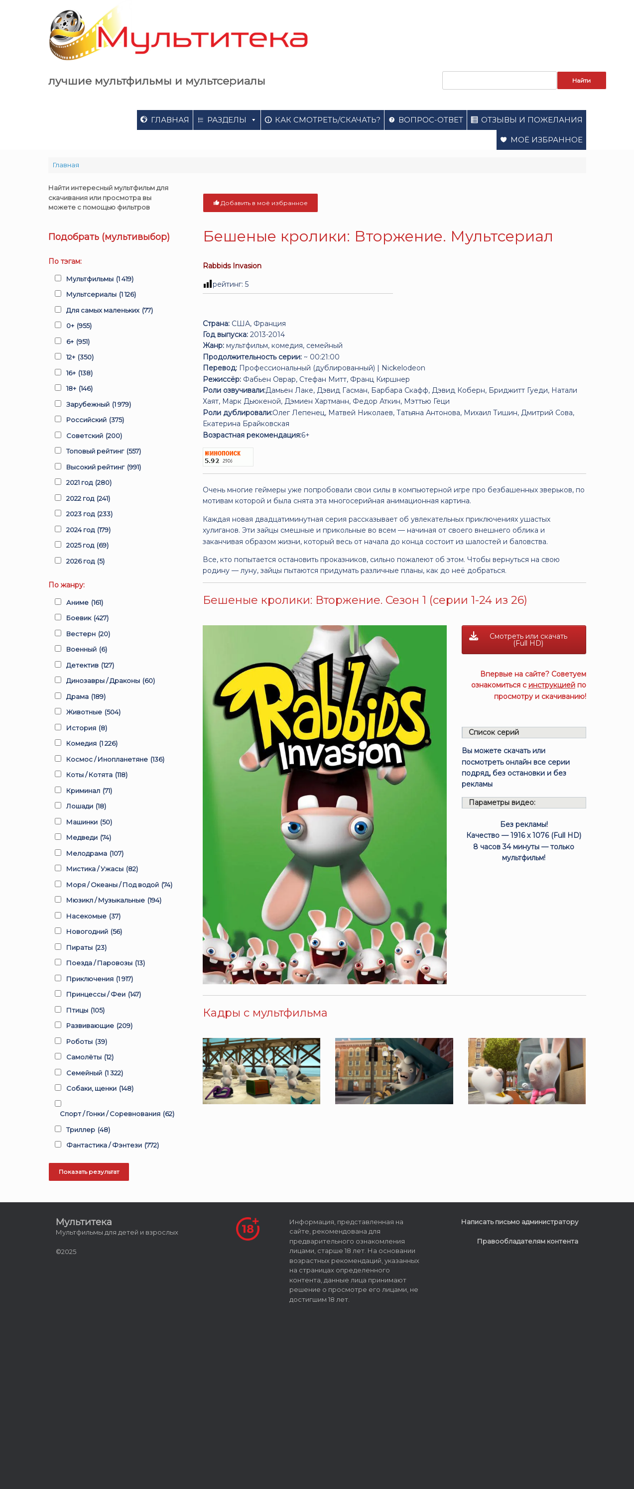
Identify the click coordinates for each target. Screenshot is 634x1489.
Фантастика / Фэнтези (112, 1145)
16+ (79, 373)
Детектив (90, 666)
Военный (86, 650)
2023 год (89, 514)
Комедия (92, 744)
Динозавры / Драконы (110, 681)
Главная (170, 119)
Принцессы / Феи (103, 995)
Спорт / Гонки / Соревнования (117, 1114)
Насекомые (93, 916)
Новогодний (94, 932)
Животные (93, 712)
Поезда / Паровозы (105, 963)
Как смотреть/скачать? (327, 119)
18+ (79, 389)
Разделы (232, 119)
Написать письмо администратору (519, 1222)
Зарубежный (98, 405)
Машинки (89, 822)
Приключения (99, 979)
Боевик (87, 618)
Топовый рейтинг (103, 452)
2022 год (88, 499)
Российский (95, 420)
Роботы (86, 1042)
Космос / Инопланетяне (115, 760)
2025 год (87, 546)
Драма (86, 697)
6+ (78, 342)
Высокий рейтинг (103, 467)
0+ (79, 326)
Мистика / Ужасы (102, 869)
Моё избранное (546, 139)
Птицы (85, 1011)
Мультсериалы (101, 295)
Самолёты (90, 1057)
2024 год (88, 530)
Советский (94, 436)
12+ (80, 357)
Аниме (84, 603)
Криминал (89, 791)
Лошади (86, 806)
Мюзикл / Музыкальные (113, 901)
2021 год (89, 483)
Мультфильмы (99, 279)
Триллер (88, 1130)
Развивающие (99, 1026)
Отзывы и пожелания (532, 119)
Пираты (86, 948)
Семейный (94, 1073)
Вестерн (88, 634)
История (86, 728)
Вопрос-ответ (430, 119)
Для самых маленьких (109, 311)
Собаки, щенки (99, 1089)
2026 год (85, 562)
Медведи (88, 838)
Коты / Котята (96, 775)
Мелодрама (95, 854)
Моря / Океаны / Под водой (119, 885)
